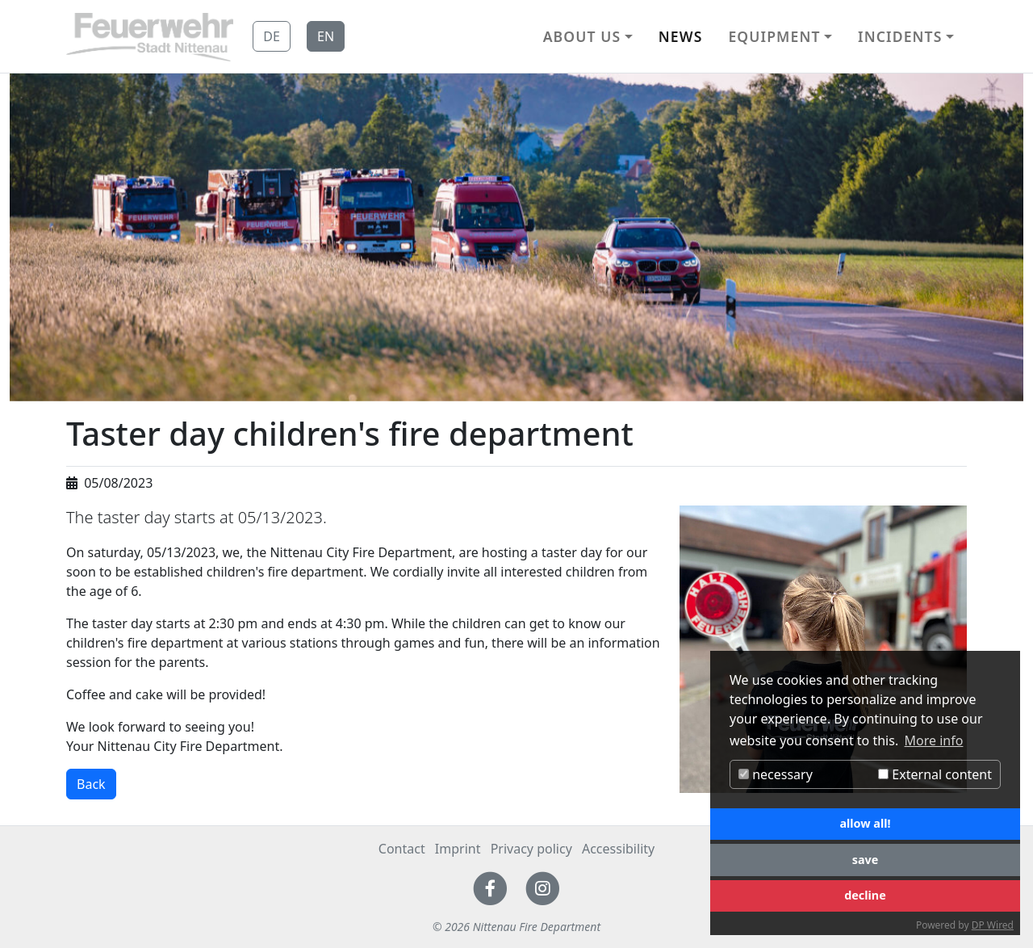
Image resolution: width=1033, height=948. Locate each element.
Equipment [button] (774, 36)
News (681, 36)
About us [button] (582, 36)
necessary (775, 774)
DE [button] (271, 36)
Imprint (458, 849)
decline (865, 895)
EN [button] (325, 36)
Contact (401, 849)
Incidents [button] (900, 36)
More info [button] (934, 740)
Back (91, 784)
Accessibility (618, 849)
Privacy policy (531, 849)
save (865, 859)
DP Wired (993, 925)
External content (935, 774)
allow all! (864, 823)
